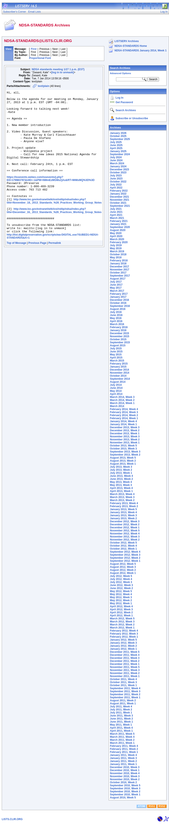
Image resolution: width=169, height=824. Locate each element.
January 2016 (118, 330)
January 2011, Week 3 (123, 758)
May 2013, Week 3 (121, 485)
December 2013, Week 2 (124, 430)
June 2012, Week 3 (121, 585)
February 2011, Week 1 (124, 752)
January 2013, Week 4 (123, 512)
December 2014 (119, 369)
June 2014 (116, 387)
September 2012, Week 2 (125, 557)
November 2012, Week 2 (125, 539)
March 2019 (117, 251)
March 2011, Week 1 (122, 742)
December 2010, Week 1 (124, 770)
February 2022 (119, 190)
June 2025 (116, 145)
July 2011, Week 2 (121, 709)
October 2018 (118, 254)
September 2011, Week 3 (125, 691)
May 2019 (115, 248)
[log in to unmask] (62, 72)
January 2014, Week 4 (123, 421)
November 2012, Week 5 (125, 530)
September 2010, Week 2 (125, 791)
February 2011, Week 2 (124, 749)
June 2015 (116, 351)
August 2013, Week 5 (123, 457)
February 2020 (119, 242)
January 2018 (118, 263)
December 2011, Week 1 (124, 664)
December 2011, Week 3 (124, 658)
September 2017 (120, 275)
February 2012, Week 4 (124, 630)
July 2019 (116, 245)
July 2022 (116, 184)
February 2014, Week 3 (124, 412)
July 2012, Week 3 (121, 582)
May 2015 (115, 354)
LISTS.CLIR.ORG (12, 819)
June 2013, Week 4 (121, 475)
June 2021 (116, 211)
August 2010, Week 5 (123, 797)
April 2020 (116, 236)
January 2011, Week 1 (123, 764)
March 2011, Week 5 (122, 733)
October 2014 (118, 375)
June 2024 (116, 160)
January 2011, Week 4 (123, 755)
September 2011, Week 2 (125, 694)
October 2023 (118, 172)
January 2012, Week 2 (123, 645)
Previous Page (37, 268)
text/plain (43, 86)
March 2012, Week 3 (122, 621)
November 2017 (119, 269)
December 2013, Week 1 (124, 433)
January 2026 (118, 133)
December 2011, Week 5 (124, 651)
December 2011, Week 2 (124, 661)
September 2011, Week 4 (125, 688)
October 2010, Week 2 (123, 782)
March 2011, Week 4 (122, 736)
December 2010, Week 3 (124, 767)
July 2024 (116, 157)
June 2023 (116, 178)
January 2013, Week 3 (123, 515)
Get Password (124, 102)
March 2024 (117, 163)
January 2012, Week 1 (123, 648)
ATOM (141, 806)
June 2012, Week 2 (121, 588)
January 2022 (118, 193)
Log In (119, 97)
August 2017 (117, 278)
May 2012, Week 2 (121, 600)
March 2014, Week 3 (122, 397)
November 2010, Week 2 (125, 779)
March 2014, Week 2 (122, 400)
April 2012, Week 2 (121, 612)
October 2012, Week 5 (123, 542)
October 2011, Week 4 (123, 679)
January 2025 (118, 151)
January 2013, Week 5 (123, 509)
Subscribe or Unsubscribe (132, 118)
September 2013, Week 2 (125, 454)
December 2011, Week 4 (124, 654)
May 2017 (115, 287)
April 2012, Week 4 (121, 606)
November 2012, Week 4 (125, 533)
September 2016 (120, 306)
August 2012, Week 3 (123, 566)
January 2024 (118, 166)
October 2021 (118, 202)
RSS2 (161, 806)
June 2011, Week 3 (121, 715)
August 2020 (117, 230)
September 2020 (120, 227)
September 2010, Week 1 (125, 794)
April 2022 (116, 187)
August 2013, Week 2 (123, 460)
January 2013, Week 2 (123, 518)
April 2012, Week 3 (121, 609)
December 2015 (119, 333)
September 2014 (120, 378)
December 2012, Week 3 (124, 521)
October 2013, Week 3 (123, 448)
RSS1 (151, 806)
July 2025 (116, 142)
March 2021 (117, 218)
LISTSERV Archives (126, 41)
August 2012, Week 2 (123, 570)
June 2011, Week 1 (121, 721)
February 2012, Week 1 (124, 636)
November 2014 (119, 372)
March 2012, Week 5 (122, 618)
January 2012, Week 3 (123, 642)
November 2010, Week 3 (125, 776)
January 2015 (118, 366)
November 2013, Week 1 (125, 442)
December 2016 (119, 299)
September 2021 (120, 205)
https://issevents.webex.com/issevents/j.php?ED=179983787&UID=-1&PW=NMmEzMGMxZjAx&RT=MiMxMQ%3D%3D (50, 195)
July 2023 (116, 175)
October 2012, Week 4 (123, 545)
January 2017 (118, 296)
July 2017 (116, 281)
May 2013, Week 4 (121, 482)
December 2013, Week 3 (124, 427)
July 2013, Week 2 (121, 469)
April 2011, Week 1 (121, 730)
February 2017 (119, 293)
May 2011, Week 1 (121, 724)
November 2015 (119, 336)
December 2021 (119, 196)
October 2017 (118, 272)
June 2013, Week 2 (121, 478)
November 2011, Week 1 (125, 676)
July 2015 (116, 348)
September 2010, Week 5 (125, 785)
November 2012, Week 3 (125, 536)
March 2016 (117, 324)
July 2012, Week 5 (121, 576)
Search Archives (120, 68)
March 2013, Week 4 (122, 494)
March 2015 (117, 360)
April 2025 (116, 148)
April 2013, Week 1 (121, 491)
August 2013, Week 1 (123, 463)
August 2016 (117, 309)
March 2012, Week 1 (122, 627)
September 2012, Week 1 (125, 560)
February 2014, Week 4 (124, 409)
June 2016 (116, 315)
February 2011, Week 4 (124, 745)
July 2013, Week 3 (121, 466)
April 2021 (116, 215)
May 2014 (115, 390)
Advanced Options (120, 73)
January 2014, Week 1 (123, 424)
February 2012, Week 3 (124, 633)
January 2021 (118, 224)
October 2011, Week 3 (123, 682)
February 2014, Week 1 (124, 418)
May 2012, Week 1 (121, 603)
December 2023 (119, 169)
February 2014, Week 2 (124, 415)
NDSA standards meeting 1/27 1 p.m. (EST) (58, 69)
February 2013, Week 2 (124, 506)
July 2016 (116, 312)
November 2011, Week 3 (125, 670)
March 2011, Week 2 (122, 739)
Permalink (54, 268)
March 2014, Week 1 (122, 403)
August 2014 (117, 381)
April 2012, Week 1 (121, 615)
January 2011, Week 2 (123, 761)
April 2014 (116, 394)
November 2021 (119, 199)
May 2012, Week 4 (121, 594)
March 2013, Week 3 (122, 497)
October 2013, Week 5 (123, 445)
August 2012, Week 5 (123, 563)
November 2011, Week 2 (125, 673)
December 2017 (119, 266)
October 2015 (118, 339)
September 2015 (120, 342)
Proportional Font (40, 58)
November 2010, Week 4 (125, 773)
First (33, 48)
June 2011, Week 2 (121, 718)
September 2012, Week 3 (125, 554)
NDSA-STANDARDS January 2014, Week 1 (140, 50)
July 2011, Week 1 (121, 712)
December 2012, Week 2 (124, 524)
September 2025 (120, 139)
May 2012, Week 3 (121, 597)
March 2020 (117, 239)
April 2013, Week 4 (121, 488)
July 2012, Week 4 (121, 579)
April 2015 (116, 357)
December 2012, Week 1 (124, 527)
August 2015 (117, 345)
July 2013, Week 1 (121, 472)
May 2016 (115, 318)
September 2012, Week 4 (125, 551)
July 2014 (116, 384)
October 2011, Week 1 (123, 685)
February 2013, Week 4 (124, 503)
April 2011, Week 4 (121, 727)
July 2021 (116, 208)
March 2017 (117, 290)
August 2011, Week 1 (123, 703)
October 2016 (118, 303)
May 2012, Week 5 (121, 591)
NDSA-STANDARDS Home (130, 45)
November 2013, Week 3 (125, 436)
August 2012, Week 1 (123, 573)
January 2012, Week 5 (123, 639)
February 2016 (119, 327)
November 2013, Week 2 (125, 439)
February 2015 (119, 363)
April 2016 (116, 321)
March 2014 (117, 406)
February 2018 (119, 260)
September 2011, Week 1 (125, 697)
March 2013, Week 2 (122, 500)
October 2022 (118, 181)
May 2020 (115, 233)
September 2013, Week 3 (125, 451)
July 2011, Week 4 (121, 706)
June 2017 (116, 284)
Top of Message (16, 268)
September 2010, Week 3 (125, 788)
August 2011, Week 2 (123, 700)
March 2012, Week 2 (122, 624)
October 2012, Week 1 (123, 548)
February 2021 (119, 221)
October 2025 (118, 136)
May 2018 (115, 257)
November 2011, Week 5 (125, 667)
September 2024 (120, 154)
